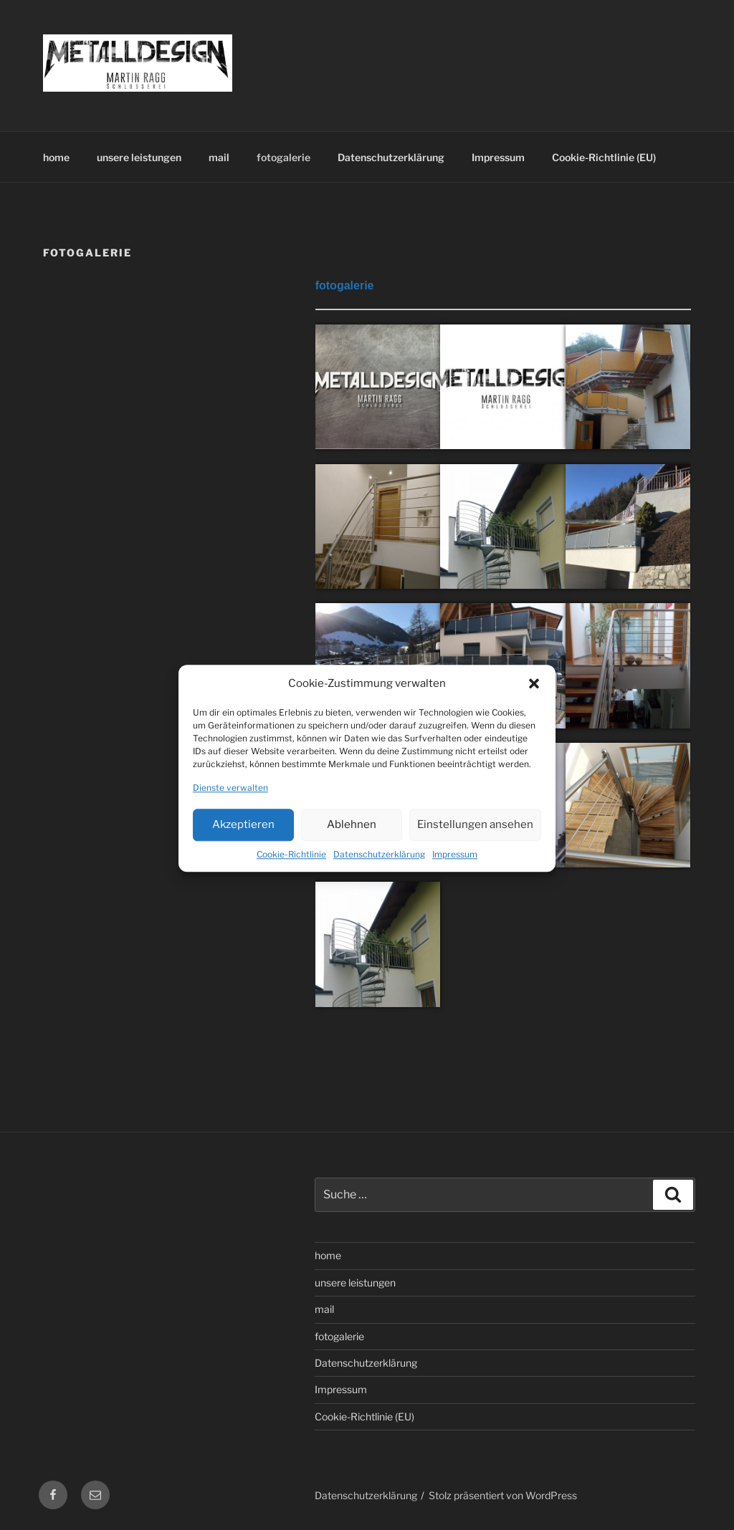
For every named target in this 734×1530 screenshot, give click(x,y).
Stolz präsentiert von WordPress (503, 1495)
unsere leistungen (139, 157)
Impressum (454, 872)
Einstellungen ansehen (475, 842)
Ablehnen (351, 842)
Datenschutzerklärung (379, 872)
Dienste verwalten (230, 805)
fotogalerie (283, 157)
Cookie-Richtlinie (291, 872)
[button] (534, 702)
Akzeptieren (243, 842)
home (56, 157)
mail (219, 157)
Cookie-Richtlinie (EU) (604, 157)
